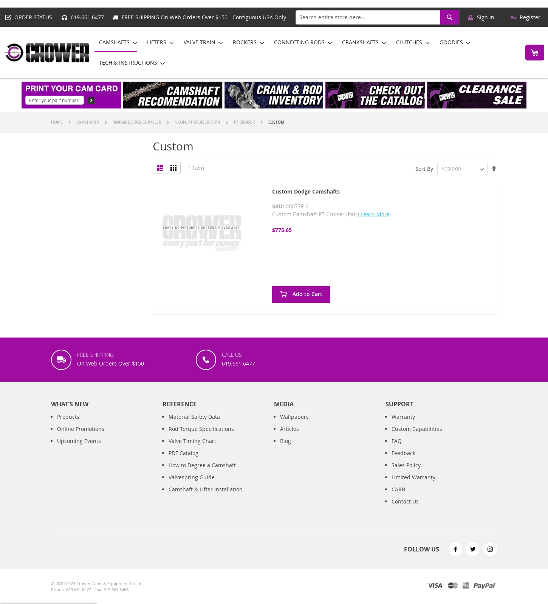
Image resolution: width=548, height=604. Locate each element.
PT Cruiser (245, 122)
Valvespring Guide (192, 477)
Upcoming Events (79, 440)
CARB (398, 489)
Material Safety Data (194, 416)
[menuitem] (115, 42)
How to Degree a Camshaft (202, 465)
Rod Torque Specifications (201, 428)
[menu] (305, 52)
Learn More (375, 214)
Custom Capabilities (417, 428)
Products (68, 416)
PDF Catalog (183, 453)
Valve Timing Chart (192, 440)
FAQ (397, 440)
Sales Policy (406, 465)
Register (530, 17)
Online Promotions (80, 428)
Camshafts (88, 122)
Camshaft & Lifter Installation (206, 489)
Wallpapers (294, 416)
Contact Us (405, 501)
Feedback (403, 453)
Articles (289, 428)
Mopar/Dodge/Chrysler (137, 122)
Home (57, 122)
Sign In (485, 17)
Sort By (424, 168)
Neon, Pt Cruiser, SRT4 (198, 122)
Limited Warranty (413, 477)
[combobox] (377, 17)
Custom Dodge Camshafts (306, 191)
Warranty (403, 416)
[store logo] (47, 52)
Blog (285, 440)
